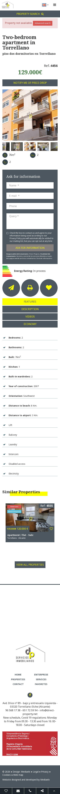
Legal (36, 771)
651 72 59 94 (30, 710)
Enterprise (41, 674)
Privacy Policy (16, 238)
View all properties (30, 564)
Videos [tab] (30, 316)
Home (18, 674)
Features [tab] (30, 301)
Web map (18, 774)
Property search (30, 14)
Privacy (44, 771)
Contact (18, 684)
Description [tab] (30, 309)
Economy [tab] (30, 324)
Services (41, 679)
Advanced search (43, 23)
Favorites (41, 684)
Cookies (6, 774)
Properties (18, 679)
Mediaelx (25, 771)
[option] (30, 115)
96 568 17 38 (12, 710)
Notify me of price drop (30, 83)
